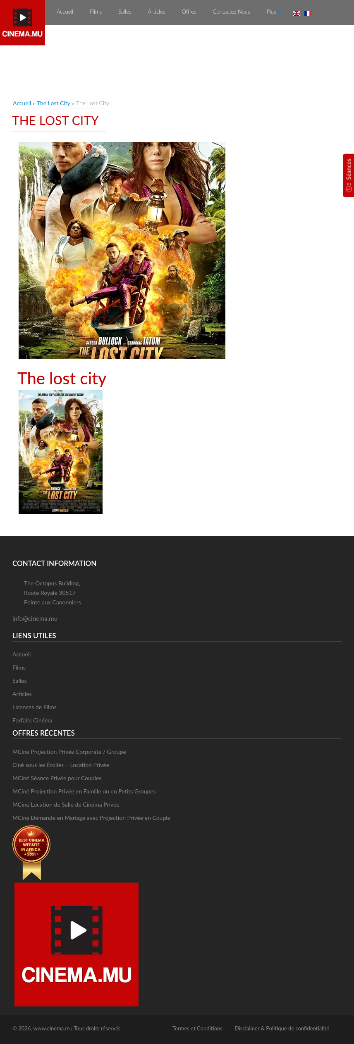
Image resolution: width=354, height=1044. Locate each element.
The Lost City (53, 103)
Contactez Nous (231, 11)
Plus (271, 11)
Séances (349, 169)
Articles (156, 11)
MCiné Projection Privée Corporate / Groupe (69, 751)
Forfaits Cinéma (32, 720)
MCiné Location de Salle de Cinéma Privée (66, 804)
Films (96, 11)
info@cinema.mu (34, 618)
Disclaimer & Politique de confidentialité (282, 1028)
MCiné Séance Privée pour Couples (56, 777)
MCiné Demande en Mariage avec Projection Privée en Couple (91, 817)
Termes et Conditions (197, 1028)
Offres (189, 11)
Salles (124, 11)
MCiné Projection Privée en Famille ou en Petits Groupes (84, 791)
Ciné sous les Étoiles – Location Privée (60, 764)
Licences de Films (34, 706)
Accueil (65, 11)
